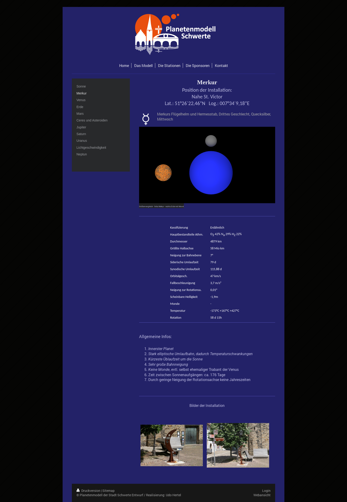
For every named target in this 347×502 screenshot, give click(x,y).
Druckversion (88, 490)
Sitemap (108, 490)
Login (266, 490)
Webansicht (262, 495)
